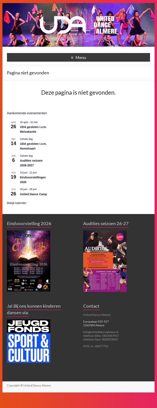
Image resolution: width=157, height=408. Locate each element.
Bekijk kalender (16, 203)
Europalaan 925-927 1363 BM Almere (96, 323)
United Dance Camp (33, 194)
